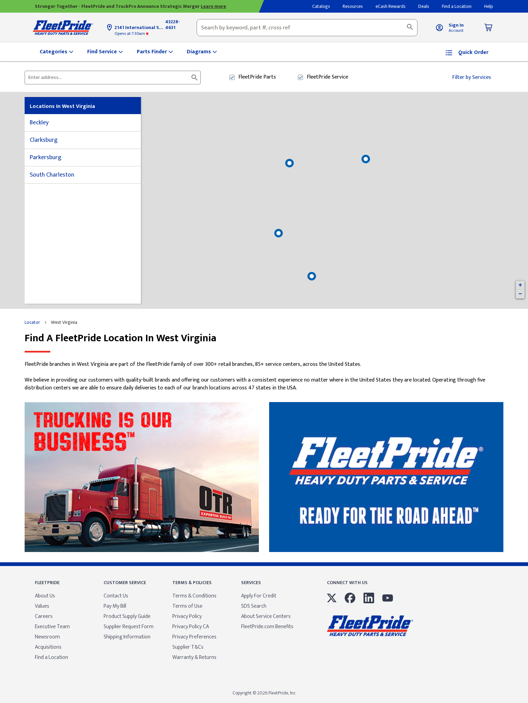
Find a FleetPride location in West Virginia (120, 338)
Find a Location (51, 657)
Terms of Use (187, 606)
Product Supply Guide (127, 616)
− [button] (520, 294)
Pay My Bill (115, 606)
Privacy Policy (187, 616)
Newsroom (47, 637)
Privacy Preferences (194, 637)
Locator (32, 322)
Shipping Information (127, 637)
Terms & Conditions (194, 596)
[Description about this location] (264, 376)
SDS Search (253, 606)
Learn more (213, 6)
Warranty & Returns (194, 657)
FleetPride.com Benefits (267, 626)
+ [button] (520, 285)
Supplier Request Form (129, 626)
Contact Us (116, 596)
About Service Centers (266, 616)
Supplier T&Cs (187, 647)
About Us (45, 596)
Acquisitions (48, 647)
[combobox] (307, 27)
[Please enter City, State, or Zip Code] (108, 77)
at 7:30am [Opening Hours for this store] (131, 33)
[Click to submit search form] (194, 77)
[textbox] (307, 27)
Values (42, 606)
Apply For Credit (258, 596)
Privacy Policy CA (190, 626)
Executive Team (52, 626)
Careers (44, 616)
